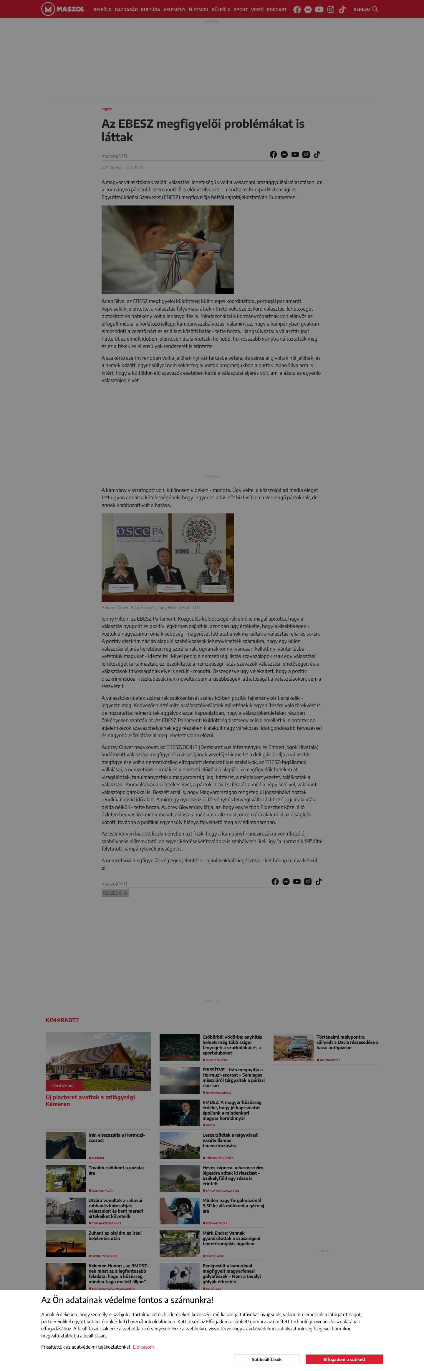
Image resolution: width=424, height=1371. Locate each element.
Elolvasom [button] (143, 1347)
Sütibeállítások (266, 1359)
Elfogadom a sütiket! (344, 1359)
